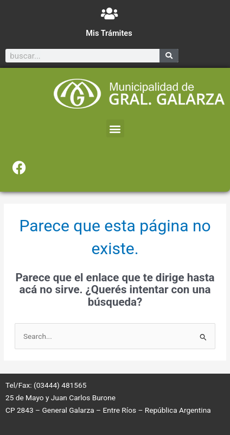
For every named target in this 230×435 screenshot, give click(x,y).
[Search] (168, 55)
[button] (115, 128)
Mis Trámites (109, 33)
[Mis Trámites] (109, 13)
